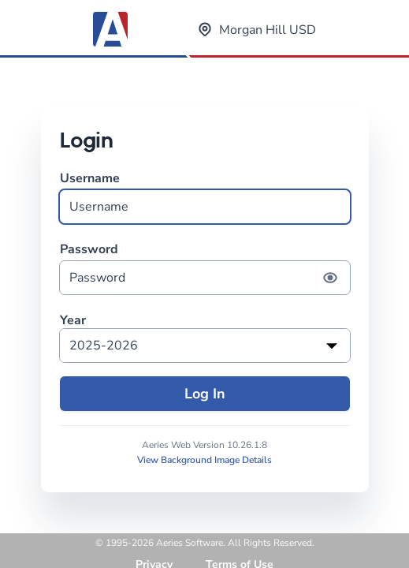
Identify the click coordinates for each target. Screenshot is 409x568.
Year (73, 320)
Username (205, 196)
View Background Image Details (204, 460)
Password (205, 267)
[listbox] (205, 345)
